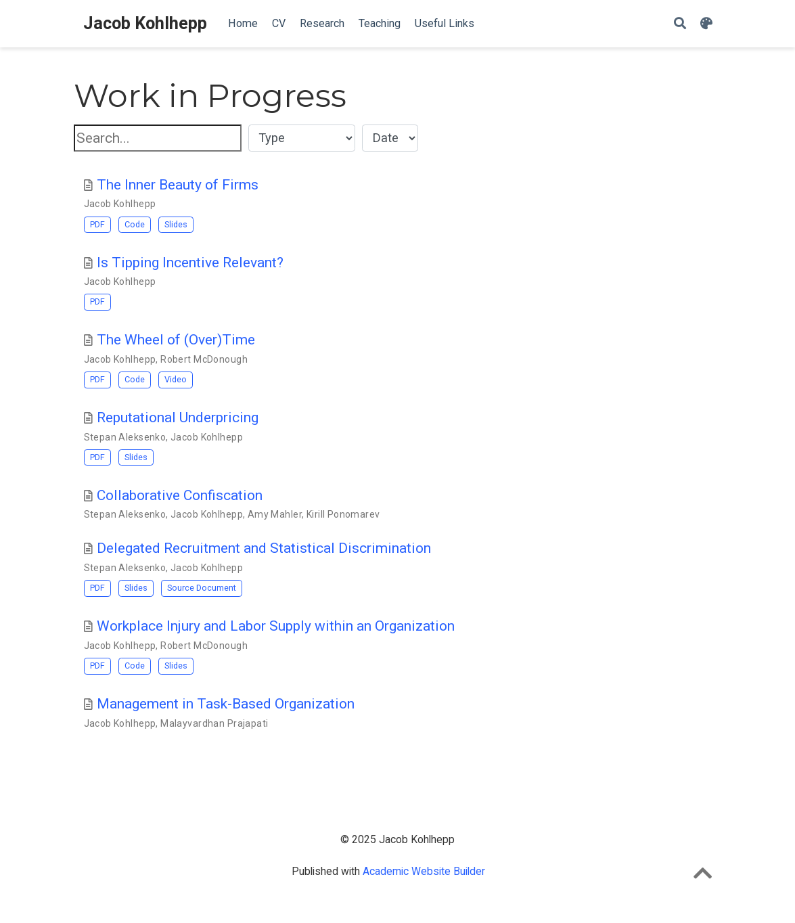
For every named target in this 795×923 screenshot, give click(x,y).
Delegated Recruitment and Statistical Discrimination (264, 548)
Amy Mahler (275, 514)
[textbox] (158, 138)
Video (175, 379)
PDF (97, 224)
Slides (175, 224)
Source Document (201, 588)
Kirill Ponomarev (343, 514)
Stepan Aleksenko (125, 437)
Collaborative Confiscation (180, 495)
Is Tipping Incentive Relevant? (190, 262)
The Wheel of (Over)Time (176, 340)
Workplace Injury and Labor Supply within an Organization (276, 626)
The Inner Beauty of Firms (177, 185)
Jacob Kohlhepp (145, 23)
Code (134, 224)
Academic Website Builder (424, 871)
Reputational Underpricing (177, 417)
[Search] (680, 24)
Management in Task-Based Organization (226, 704)
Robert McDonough (204, 359)
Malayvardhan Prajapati (214, 723)
